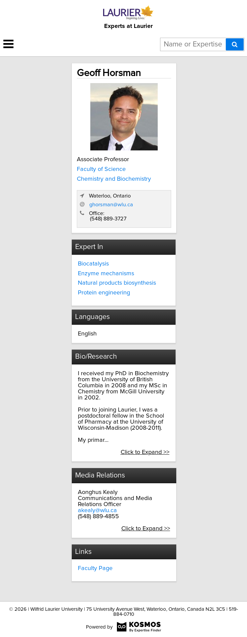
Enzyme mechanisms (106, 274)
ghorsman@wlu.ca (111, 204)
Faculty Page (95, 568)
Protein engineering (104, 293)
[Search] (235, 44)
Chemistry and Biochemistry (114, 179)
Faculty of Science (101, 169)
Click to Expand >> (145, 452)
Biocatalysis (93, 264)
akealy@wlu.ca (97, 510)
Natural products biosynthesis (117, 283)
